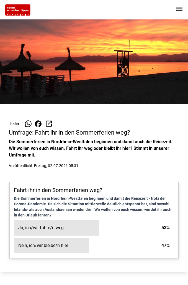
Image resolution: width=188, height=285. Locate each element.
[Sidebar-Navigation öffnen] (179, 9)
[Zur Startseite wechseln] (17, 10)
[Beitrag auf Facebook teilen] (38, 123)
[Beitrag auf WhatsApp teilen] (28, 123)
